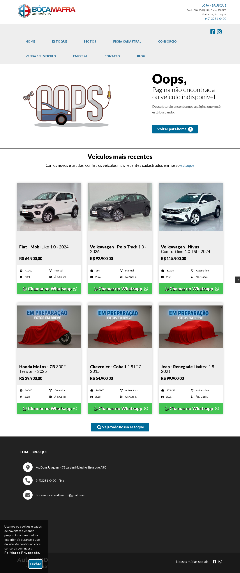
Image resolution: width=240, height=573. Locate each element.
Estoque (59, 41)
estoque (187, 165)
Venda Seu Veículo (41, 56)
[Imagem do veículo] (49, 207)
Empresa (80, 56)
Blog (141, 56)
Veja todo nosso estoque (120, 427)
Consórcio (167, 41)
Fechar (35, 564)
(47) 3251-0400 (215, 18)
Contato (112, 56)
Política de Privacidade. (22, 553)
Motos (90, 41)
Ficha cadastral (127, 41)
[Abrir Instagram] (220, 561)
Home (30, 41)
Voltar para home (175, 129)
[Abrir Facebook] (214, 561)
